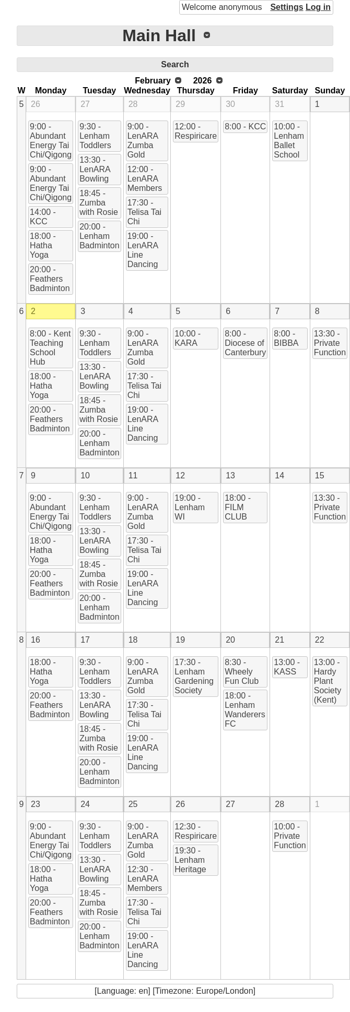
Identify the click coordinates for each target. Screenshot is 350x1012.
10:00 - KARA (187, 338)
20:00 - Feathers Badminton (50, 279)
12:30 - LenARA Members (144, 879)
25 (133, 804)
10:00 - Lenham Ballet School (289, 140)
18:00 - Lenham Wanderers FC (245, 709)
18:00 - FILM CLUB (238, 507)
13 (230, 475)
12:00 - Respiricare (195, 131)
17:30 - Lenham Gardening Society (194, 676)
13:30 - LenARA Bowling (95, 169)
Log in (318, 7)
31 (279, 104)
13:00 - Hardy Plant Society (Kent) (327, 681)
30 (230, 104)
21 (279, 639)
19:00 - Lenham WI (189, 507)
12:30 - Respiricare (195, 831)
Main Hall (158, 35)
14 (279, 475)
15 (319, 475)
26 (35, 104)
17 (85, 639)
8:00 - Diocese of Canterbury (245, 343)
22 (319, 639)
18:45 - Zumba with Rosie (98, 202)
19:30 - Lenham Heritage (190, 860)
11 (133, 475)
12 (180, 475)
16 (35, 639)
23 (35, 804)
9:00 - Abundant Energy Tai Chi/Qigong (51, 140)
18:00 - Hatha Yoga (43, 245)
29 (180, 104)
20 (230, 639)
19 (180, 639)
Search (175, 64)
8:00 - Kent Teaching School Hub (50, 347)
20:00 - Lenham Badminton (99, 236)
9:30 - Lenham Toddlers (95, 136)
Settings (286, 7)
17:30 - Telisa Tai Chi (144, 212)
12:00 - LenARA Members (144, 178)
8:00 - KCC (245, 126)
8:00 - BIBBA (286, 338)
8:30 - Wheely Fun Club (242, 671)
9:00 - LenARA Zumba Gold (143, 140)
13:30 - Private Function (330, 343)
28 (133, 104)
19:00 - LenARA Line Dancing (143, 250)
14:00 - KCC (43, 217)
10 (85, 475)
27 (85, 104)
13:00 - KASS (287, 667)
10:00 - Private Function (290, 836)
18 (133, 639)
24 (85, 804)
